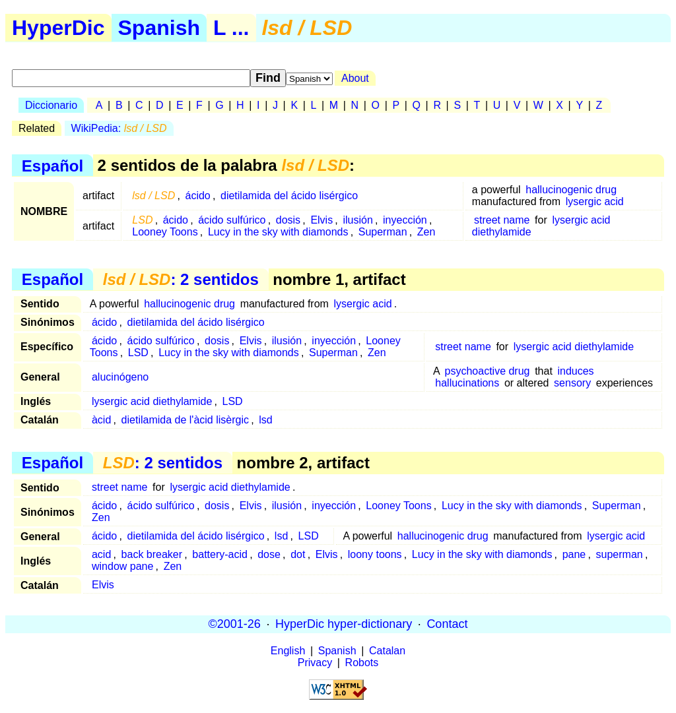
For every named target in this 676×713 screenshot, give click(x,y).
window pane (122, 566)
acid (101, 554)
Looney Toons (164, 231)
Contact (446, 624)
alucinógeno (120, 377)
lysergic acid (595, 201)
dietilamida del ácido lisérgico (289, 195)
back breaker (152, 554)
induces (575, 371)
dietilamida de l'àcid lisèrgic (185, 419)
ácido (198, 195)
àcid (101, 419)
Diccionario (51, 105)
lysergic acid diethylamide (574, 346)
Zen (426, 231)
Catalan (387, 650)
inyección (405, 220)
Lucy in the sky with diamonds (278, 231)
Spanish (159, 28)
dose (269, 554)
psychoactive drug (487, 371)
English (288, 650)
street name (501, 220)
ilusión (357, 220)
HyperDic (58, 28)
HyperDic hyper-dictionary (343, 624)
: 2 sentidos (181, 279)
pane (574, 554)
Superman (382, 231)
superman (619, 554)
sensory (572, 382)
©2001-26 (235, 624)
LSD (138, 352)
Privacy (315, 662)
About (355, 78)
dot (297, 554)
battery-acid (220, 554)
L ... (231, 28)
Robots (362, 662)
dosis (288, 220)
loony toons (375, 554)
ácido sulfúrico (231, 220)
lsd (265, 419)
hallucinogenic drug (571, 189)
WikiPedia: (119, 128)
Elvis (321, 220)
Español (52, 165)
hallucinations (467, 382)
